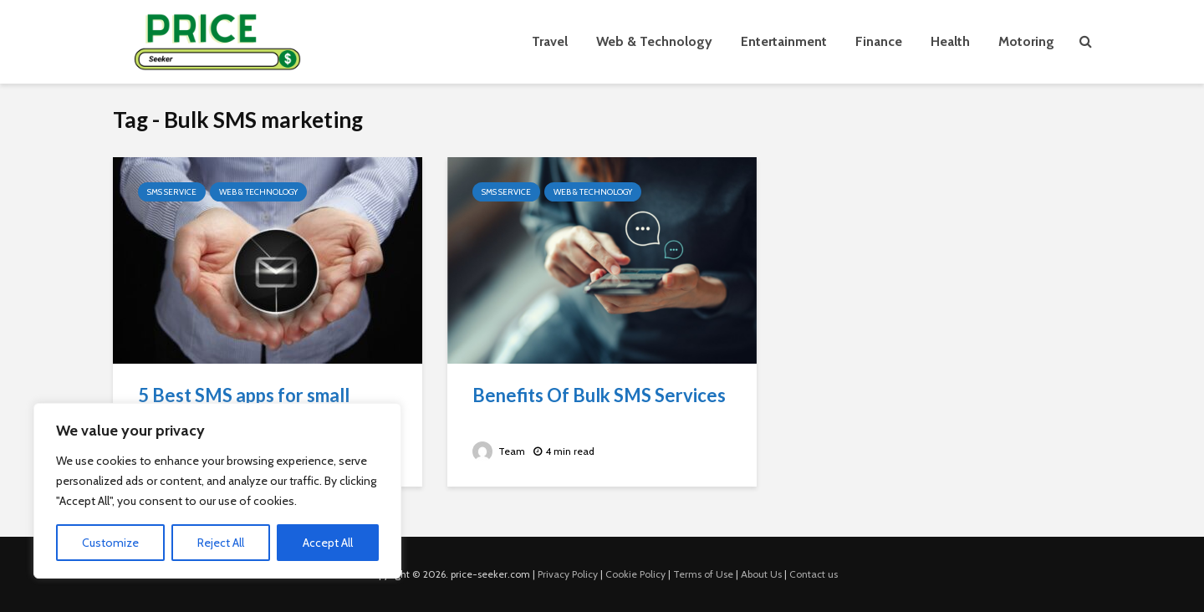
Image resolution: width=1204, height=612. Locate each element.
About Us (761, 574)
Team (498, 451)
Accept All (328, 542)
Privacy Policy (568, 574)
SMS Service (171, 191)
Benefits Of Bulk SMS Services (599, 395)
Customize (110, 542)
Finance (878, 41)
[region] (217, 491)
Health (950, 41)
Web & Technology (654, 41)
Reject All (220, 542)
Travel (550, 41)
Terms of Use (703, 574)
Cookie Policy (635, 574)
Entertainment (784, 41)
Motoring (1026, 41)
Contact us (813, 574)
